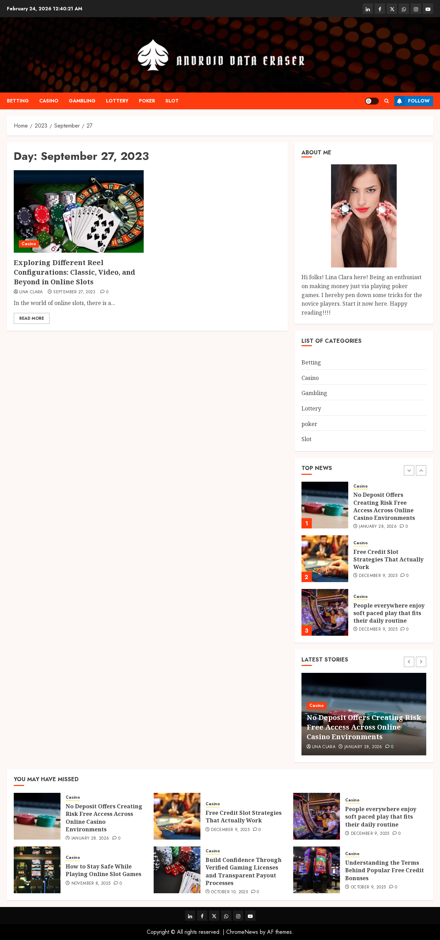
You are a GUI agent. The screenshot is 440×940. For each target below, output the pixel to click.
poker (147, 100)
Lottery (117, 100)
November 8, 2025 (91, 883)
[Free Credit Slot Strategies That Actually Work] (324, 558)
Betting (18, 100)
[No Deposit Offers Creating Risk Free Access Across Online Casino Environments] (324, 505)
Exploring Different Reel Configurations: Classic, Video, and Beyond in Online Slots (74, 272)
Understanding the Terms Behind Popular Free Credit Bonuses (384, 870)
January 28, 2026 (378, 526)
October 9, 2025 (368, 887)
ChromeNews (242, 932)
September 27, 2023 (74, 292)
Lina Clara (31, 292)
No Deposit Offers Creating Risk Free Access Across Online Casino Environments (384, 506)
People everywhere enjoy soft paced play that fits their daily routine (389, 613)
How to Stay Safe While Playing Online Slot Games (103, 870)
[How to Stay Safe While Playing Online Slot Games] (37, 869)
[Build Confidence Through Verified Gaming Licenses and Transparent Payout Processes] (177, 869)
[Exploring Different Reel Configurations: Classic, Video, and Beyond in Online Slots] (79, 211)
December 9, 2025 (378, 576)
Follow (412, 101)
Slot (172, 100)
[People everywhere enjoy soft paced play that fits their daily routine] (324, 612)
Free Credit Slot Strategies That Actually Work (388, 559)
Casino (48, 100)
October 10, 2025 (229, 892)
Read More (31, 318)
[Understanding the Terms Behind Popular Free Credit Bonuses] (316, 869)
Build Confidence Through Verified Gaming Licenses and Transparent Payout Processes (244, 871)
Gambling (82, 100)
